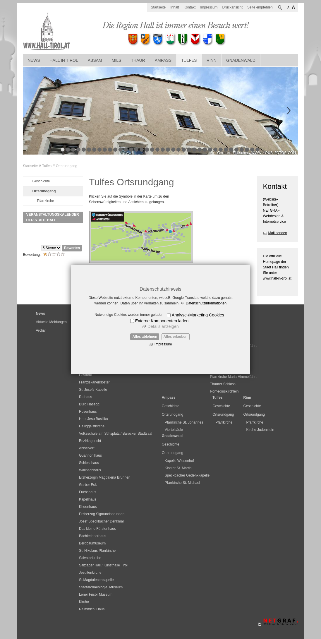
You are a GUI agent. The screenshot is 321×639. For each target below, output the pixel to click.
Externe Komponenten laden (161, 320)
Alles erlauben (176, 337)
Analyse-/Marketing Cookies (198, 315)
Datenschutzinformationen (206, 303)
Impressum (163, 344)
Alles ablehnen (144, 337)
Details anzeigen (162, 326)
